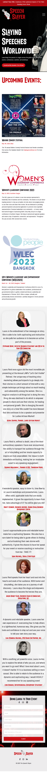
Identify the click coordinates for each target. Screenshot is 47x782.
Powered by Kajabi (23, 766)
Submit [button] (23, 739)
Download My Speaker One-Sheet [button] (14, 65)
